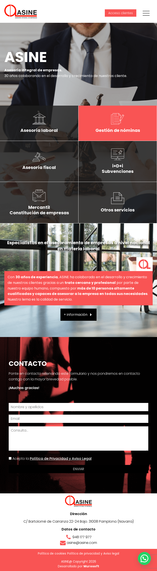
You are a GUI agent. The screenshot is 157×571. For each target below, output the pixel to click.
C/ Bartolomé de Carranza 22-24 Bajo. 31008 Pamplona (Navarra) (78, 521)
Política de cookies (52, 553)
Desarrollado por (78, 566)
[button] (78, 315)
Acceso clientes (120, 13)
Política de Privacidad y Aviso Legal (61, 458)
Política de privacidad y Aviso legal (93, 553)
